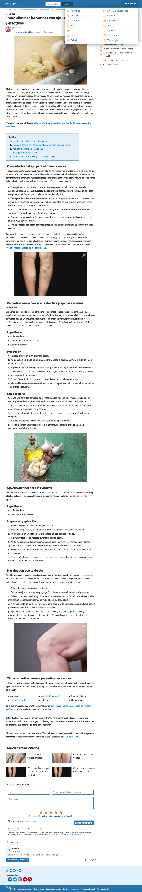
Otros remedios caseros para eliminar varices (34, 157)
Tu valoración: (35, 816)
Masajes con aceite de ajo (25, 153)
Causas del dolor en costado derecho (118, 49)
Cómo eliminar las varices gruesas (35, 756)
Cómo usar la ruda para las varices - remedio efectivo (38, 772)
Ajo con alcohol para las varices (28, 149)
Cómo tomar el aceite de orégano (116, 60)
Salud (14, 10)
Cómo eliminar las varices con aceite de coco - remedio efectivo (48, 124)
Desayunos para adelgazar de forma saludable (117, 54)
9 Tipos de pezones (111, 64)
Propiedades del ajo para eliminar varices (32, 141)
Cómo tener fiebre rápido (113, 45)
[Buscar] (70, 4)
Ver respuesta (12, 859)
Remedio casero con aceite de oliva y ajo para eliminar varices (42, 145)
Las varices (45, 10)
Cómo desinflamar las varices (83, 756)
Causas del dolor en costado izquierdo (118, 33)
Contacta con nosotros (53, 889)
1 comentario (17, 28)
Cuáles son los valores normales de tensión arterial (117, 39)
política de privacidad (30, 821)
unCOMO (8, 10)
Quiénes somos (39, 889)
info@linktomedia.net (74, 834)
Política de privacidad (88, 889)
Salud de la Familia (24, 10)
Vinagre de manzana (50, 696)
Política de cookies (103, 889)
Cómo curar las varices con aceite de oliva (84, 770)
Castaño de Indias (18, 700)
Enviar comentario (83, 823)
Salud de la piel (36, 10)
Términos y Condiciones (70, 889)
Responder (24, 859)
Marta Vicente (19, 32)
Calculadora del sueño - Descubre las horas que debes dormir (118, 27)
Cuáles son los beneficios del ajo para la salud (26, 248)
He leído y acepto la (23, 821)
